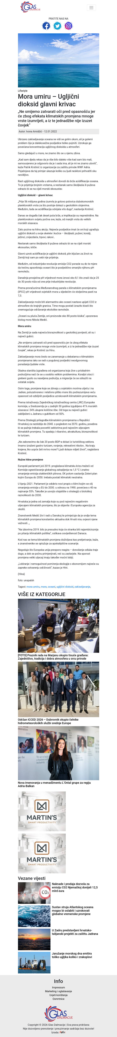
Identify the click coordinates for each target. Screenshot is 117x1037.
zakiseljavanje (82, 586)
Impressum (58, 987)
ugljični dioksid (65, 586)
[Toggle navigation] (91, 7)
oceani (51, 586)
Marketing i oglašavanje (58, 991)
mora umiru (33, 586)
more (44, 586)
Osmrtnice (58, 998)
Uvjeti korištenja (58, 995)
